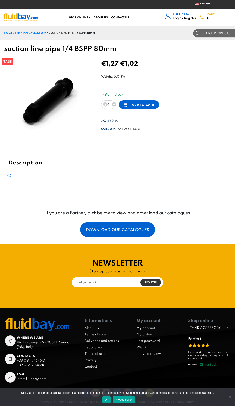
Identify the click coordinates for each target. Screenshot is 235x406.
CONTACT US (120, 17)
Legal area (93, 347)
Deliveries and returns (102, 340)
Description (25, 162)
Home (8, 33)
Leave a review (148, 353)
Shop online (78, 17)
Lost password (148, 340)
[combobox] (209, 328)
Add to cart (143, 105)
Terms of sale (95, 334)
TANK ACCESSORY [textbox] (208, 328)
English (201, 3)
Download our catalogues (117, 230)
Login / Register (184, 18)
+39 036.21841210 (31, 365)
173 (8, 175)
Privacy (91, 360)
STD (17, 33)
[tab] (25, 163)
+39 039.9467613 (31, 360)
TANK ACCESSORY (34, 33)
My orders (144, 334)
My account (145, 328)
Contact (91, 366)
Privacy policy (124, 399)
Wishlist (142, 347)
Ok (106, 399)
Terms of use (95, 353)
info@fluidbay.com (31, 378)
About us (101, 17)
